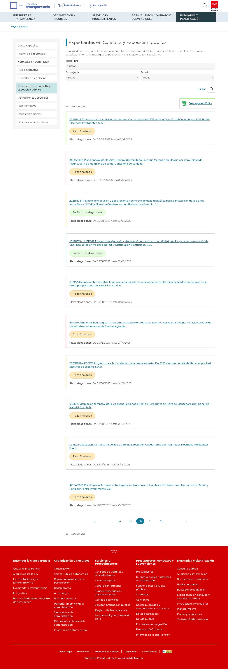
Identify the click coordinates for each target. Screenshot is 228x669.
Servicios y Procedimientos (104, 17)
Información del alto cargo (70, 630)
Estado (145, 72)
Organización (62, 568)
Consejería (72, 72)
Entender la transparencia (24, 17)
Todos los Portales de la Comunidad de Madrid (114, 658)
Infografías (20, 593)
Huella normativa (28, 69)
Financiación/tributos (149, 629)
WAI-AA (167, 651)
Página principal (19, 26)
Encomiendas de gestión (151, 624)
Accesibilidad (149, 651)
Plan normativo (27, 105)
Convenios (142, 599)
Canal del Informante (108, 585)
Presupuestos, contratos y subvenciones (152, 17)
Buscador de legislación (32, 78)
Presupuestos (144, 571)
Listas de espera (105, 580)
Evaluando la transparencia (30, 588)
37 (150, 521)
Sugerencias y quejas (107, 651)
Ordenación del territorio (33, 122)
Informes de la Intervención (153, 634)
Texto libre (72, 60)
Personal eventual (65, 598)
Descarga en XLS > (200, 103)
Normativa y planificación (190, 17)
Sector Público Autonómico (71, 574)
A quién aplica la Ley (25, 574)
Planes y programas (30, 114)
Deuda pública (145, 619)
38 (161, 521)
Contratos (142, 594)
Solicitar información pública (112, 604)
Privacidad (83, 651)
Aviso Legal (65, 651)
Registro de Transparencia (111, 610)
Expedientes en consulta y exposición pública (34, 88)
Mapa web (131, 651)
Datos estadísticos (147, 613)
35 (130, 521)
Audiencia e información (32, 53)
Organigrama (62, 588)
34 (119, 521)
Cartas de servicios (106, 599)
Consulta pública (28, 45)
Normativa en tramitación (33, 61)
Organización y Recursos (64, 17)
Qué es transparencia (26, 568)
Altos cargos (61, 593)
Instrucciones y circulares (33, 97)
